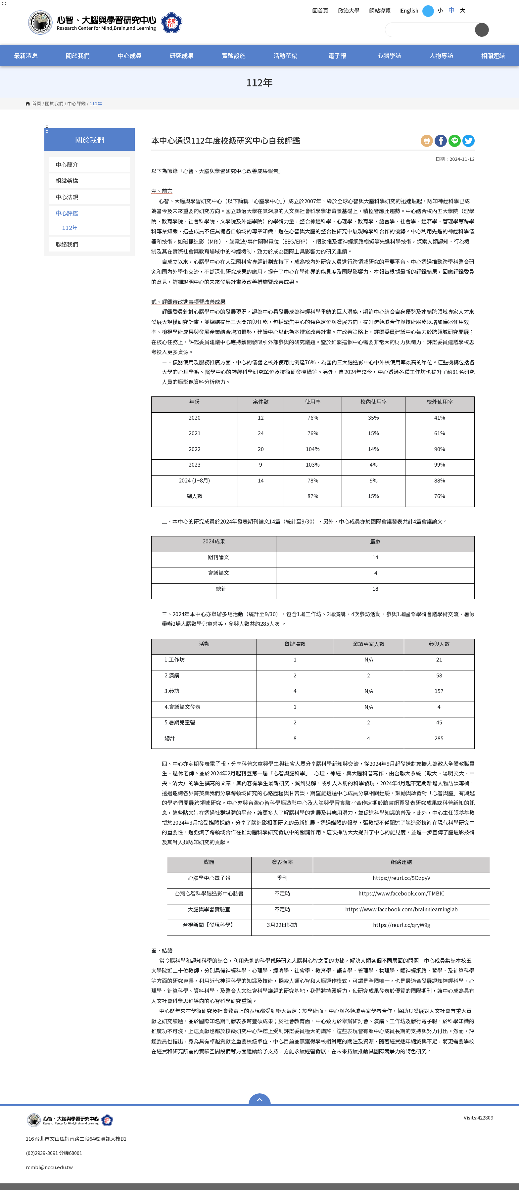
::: (4, 2)
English (409, 11)
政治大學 (348, 11)
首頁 (36, 103)
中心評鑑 (76, 103)
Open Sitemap (260, 1099)
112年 (70, 227)
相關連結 (493, 55)
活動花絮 (285, 55)
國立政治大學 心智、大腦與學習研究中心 (32, 13)
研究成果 (182, 55)
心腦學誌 (389, 55)
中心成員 (130, 55)
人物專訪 (441, 55)
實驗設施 (234, 55)
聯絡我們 (67, 244)
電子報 (337, 55)
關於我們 (78, 55)
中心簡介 (67, 164)
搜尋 (482, 30)
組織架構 (67, 180)
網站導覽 (380, 11)
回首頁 (320, 11)
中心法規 (67, 197)
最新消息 (26, 55)
